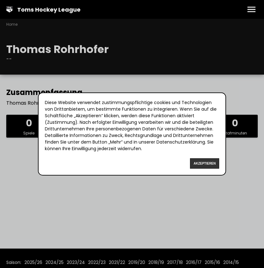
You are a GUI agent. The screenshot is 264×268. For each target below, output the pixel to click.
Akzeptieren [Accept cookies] (204, 163)
